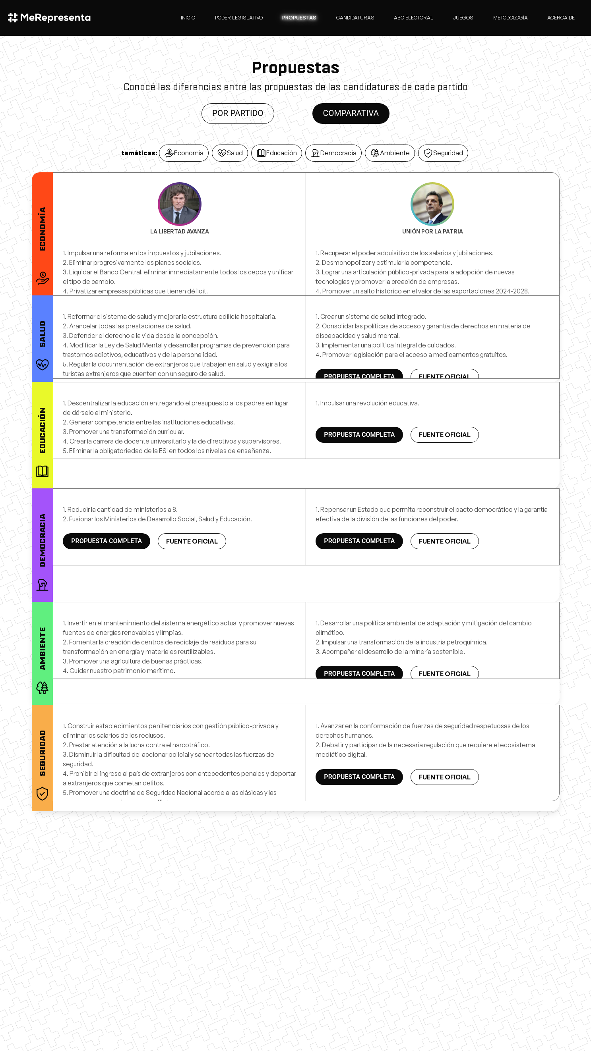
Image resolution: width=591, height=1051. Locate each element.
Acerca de (561, 17)
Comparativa (351, 113)
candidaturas (355, 17)
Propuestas (299, 17)
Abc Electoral (413, 17)
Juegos (463, 17)
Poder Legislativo (239, 17)
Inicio (188, 17)
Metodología (510, 17)
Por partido (238, 113)
